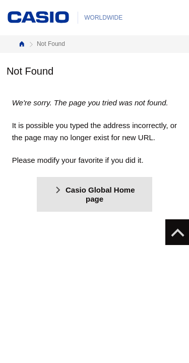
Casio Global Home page (94, 194)
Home (22, 44)
